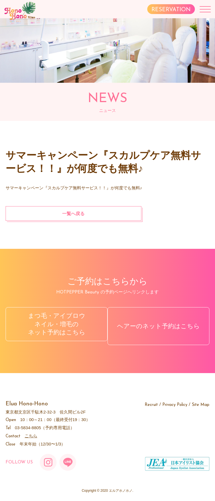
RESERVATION (171, 10)
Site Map (200, 401)
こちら (31, 431)
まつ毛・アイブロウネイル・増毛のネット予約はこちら (55, 324)
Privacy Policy (174, 401)
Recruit (151, 401)
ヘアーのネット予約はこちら (159, 324)
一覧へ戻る (42, 213)
